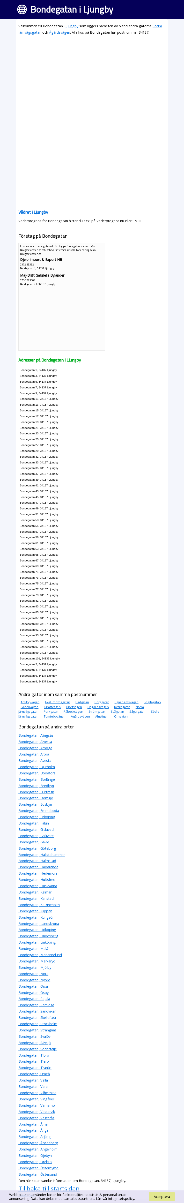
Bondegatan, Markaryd (36, 961)
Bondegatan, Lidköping (37, 929)
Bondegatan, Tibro (33, 1055)
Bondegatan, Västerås (36, 1118)
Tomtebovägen (55, 716)
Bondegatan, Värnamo (36, 1105)
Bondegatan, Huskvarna (37, 886)
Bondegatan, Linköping (37, 942)
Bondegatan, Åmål (33, 1124)
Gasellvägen (29, 707)
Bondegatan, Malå (33, 948)
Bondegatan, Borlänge (36, 779)
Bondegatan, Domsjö (35, 798)
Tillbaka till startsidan (49, 1188)
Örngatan (121, 716)
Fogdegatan (152, 702)
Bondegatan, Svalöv (34, 1036)
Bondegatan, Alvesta (35, 741)
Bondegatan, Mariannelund (40, 955)
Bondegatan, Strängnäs (37, 1030)
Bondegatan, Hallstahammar (41, 854)
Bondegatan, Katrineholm (39, 904)
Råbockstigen (73, 711)
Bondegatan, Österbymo (38, 1168)
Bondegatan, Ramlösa (36, 1005)
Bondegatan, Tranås (35, 1067)
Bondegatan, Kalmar (35, 892)
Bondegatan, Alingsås (35, 735)
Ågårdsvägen (59, 32)
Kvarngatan (122, 707)
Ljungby (72, 26)
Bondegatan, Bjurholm (36, 766)
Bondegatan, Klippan (35, 911)
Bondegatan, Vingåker (36, 1099)
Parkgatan (51, 711)
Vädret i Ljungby (33, 212)
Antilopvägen (30, 702)
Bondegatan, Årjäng (34, 1136)
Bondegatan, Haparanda (38, 867)
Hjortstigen (74, 707)
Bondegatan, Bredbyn (36, 785)
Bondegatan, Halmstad (37, 860)
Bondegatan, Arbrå (33, 754)
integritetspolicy (121, 1198)
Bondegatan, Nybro (34, 980)
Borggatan (102, 702)
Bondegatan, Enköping (36, 817)
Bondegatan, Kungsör (36, 917)
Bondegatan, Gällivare (36, 835)
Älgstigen (102, 716)
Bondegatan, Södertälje (37, 1049)
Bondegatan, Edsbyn (35, 804)
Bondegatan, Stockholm (37, 1023)
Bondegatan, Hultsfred (36, 879)
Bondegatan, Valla (33, 1080)
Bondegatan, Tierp (33, 1061)
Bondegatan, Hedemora (38, 873)
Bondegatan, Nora (33, 973)
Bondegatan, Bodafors (36, 773)
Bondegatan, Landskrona (38, 923)
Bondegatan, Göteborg (37, 848)
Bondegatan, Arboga (35, 748)
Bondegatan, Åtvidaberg (38, 1143)
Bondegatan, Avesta (34, 760)
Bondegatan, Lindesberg (38, 936)
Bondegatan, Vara (33, 1086)
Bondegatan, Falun (33, 823)
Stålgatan (117, 711)
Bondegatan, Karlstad (36, 898)
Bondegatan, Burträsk (36, 792)
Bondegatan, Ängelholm (38, 1149)
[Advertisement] (92, 73)
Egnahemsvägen (127, 702)
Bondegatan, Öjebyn (35, 1155)
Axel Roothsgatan (57, 702)
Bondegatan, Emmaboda (38, 810)
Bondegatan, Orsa (33, 986)
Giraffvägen (52, 707)
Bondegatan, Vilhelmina (37, 1092)
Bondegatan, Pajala (34, 998)
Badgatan (82, 702)
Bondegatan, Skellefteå (37, 1017)
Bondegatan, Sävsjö (34, 1042)
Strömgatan (96, 711)
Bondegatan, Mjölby (34, 967)
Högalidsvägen (98, 707)
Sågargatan (137, 711)
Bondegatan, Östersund (37, 1174)
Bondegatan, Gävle (33, 842)
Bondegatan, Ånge (33, 1130)
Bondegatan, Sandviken (37, 1011)
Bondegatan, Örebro (35, 1161)
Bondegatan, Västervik (36, 1111)
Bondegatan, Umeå (34, 1074)
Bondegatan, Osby (33, 992)
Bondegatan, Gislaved (36, 829)
